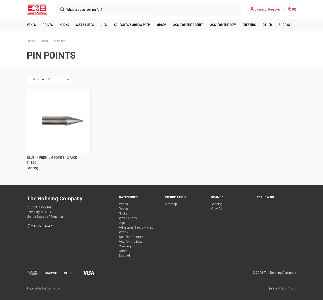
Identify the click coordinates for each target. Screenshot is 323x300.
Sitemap (171, 204)
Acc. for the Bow (223, 25)
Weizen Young (287, 288)
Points (48, 25)
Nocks (64, 25)
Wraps (161, 25)
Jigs (104, 25)
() (292, 9)
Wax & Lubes (85, 25)
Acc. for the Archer (188, 25)
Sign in (259, 9)
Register (274, 9)
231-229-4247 (41, 226)
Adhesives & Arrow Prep (132, 25)
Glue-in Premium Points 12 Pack (52, 158)
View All (216, 208)
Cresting (249, 25)
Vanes (31, 25)
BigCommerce (51, 288)
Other (267, 25)
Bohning (217, 204)
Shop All (285, 25)
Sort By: (34, 79)
